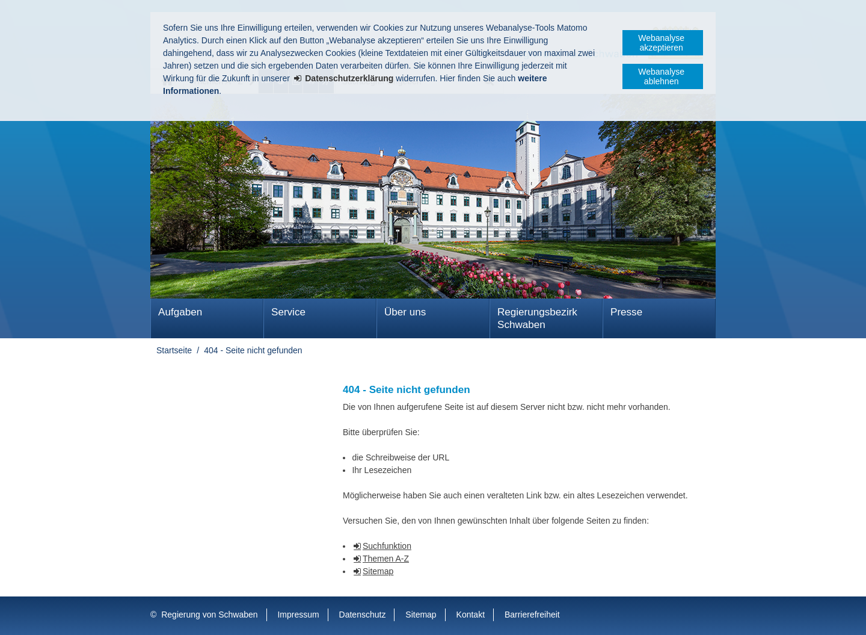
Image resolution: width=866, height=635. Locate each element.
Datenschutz (362, 614)
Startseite (174, 350)
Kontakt (470, 614)
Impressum (298, 614)
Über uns (405, 312)
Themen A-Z (386, 558)
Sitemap (378, 571)
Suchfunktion (387, 546)
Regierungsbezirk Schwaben (537, 318)
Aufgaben (180, 312)
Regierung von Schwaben (209, 614)
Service (288, 312)
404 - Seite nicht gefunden (253, 350)
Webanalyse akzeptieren (661, 42)
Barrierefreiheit (532, 614)
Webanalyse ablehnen (661, 76)
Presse (626, 312)
